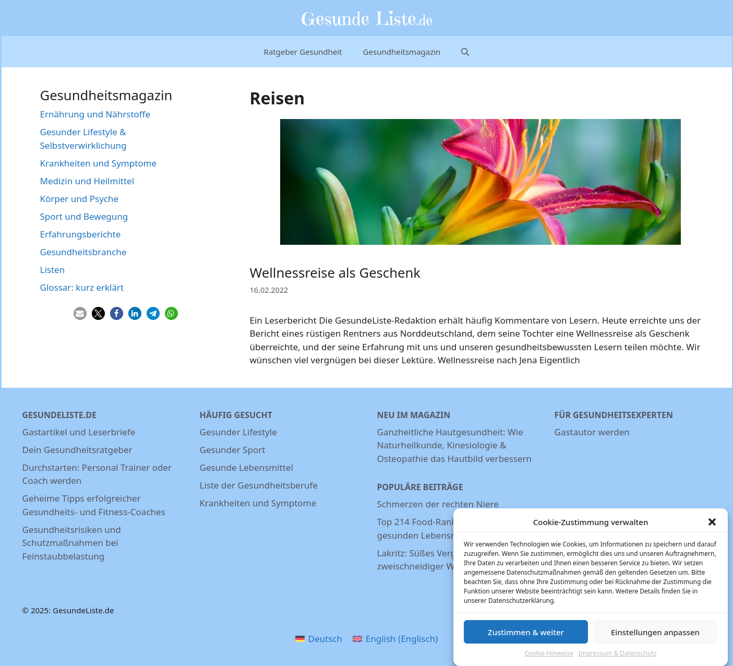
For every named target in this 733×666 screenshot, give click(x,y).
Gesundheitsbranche (83, 252)
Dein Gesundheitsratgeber (77, 450)
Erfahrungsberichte (80, 234)
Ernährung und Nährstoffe (95, 114)
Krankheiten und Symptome (98, 163)
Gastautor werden (592, 432)
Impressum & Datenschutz (618, 656)
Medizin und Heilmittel (87, 181)
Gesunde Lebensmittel (246, 467)
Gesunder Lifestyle (238, 432)
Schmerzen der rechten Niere (438, 504)
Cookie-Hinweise (548, 656)
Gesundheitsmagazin (402, 51)
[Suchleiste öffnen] (465, 51)
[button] (712, 525)
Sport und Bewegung (84, 216)
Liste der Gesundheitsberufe (259, 485)
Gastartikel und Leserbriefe (79, 432)
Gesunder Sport (233, 450)
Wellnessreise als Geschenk (335, 273)
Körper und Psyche (79, 199)
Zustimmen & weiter (526, 635)
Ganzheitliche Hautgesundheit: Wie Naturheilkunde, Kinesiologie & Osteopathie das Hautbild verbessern (454, 445)
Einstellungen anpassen (655, 635)
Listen (52, 270)
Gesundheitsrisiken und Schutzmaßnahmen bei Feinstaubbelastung (71, 543)
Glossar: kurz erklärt (82, 287)
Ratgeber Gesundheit (303, 51)
